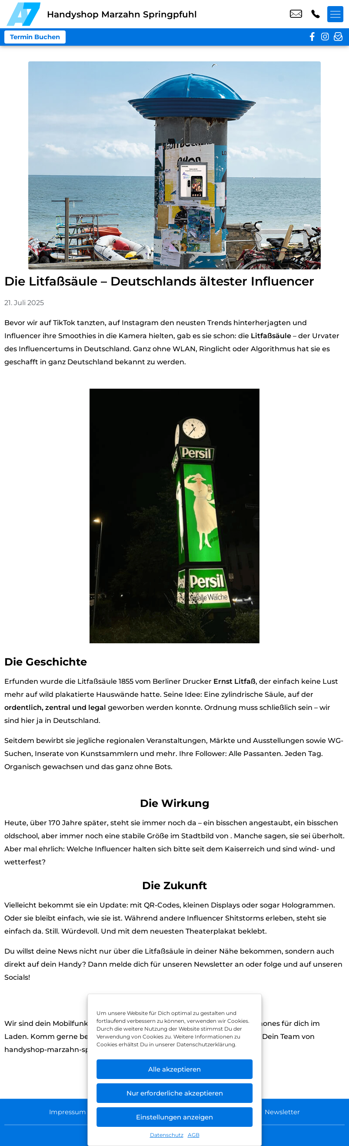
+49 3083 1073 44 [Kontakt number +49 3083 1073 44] (315, 14)
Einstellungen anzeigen (174, 1117)
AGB (193, 1135)
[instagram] (325, 37)
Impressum (63, 1111)
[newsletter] (338, 37)
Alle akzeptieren (174, 1069)
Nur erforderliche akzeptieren (174, 1093)
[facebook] (312, 37)
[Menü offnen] (336, 14)
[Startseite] (23, 14)
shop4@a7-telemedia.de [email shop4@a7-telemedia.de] (295, 14)
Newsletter (287, 1111)
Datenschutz (166, 1135)
